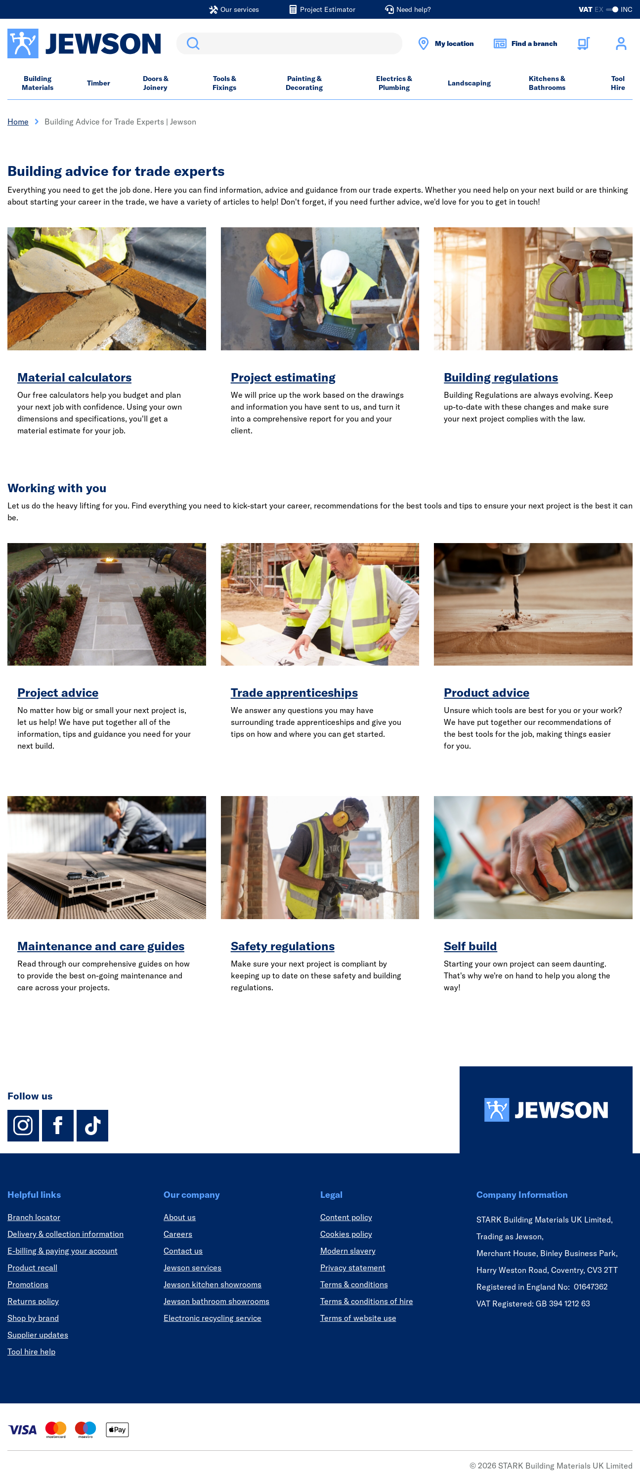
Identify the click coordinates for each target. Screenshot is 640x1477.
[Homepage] (546, 1110)
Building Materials (37, 83)
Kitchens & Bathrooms (547, 83)
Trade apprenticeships (294, 692)
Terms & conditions (354, 1284)
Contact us (183, 1251)
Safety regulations (283, 945)
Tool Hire (618, 83)
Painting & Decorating (304, 83)
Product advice (486, 692)
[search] (289, 43)
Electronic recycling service (212, 1318)
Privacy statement (352, 1267)
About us (180, 1217)
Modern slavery (348, 1251)
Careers (178, 1234)
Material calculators (74, 377)
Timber (98, 83)
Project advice (57, 692)
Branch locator (33, 1217)
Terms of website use (358, 1318)
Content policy (346, 1217)
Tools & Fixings (224, 83)
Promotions (27, 1284)
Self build (470, 945)
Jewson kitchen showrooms (212, 1284)
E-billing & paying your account (62, 1251)
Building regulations (501, 377)
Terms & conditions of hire (366, 1301)
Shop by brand (33, 1318)
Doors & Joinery (156, 83)
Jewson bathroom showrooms (216, 1301)
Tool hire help (31, 1351)
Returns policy (33, 1301)
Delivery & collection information (65, 1234)
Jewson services (192, 1267)
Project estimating (283, 377)
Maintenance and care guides (100, 945)
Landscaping (469, 83)
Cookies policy (346, 1234)
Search (191, 43)
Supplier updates (37, 1335)
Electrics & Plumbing (394, 83)
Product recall (32, 1267)
